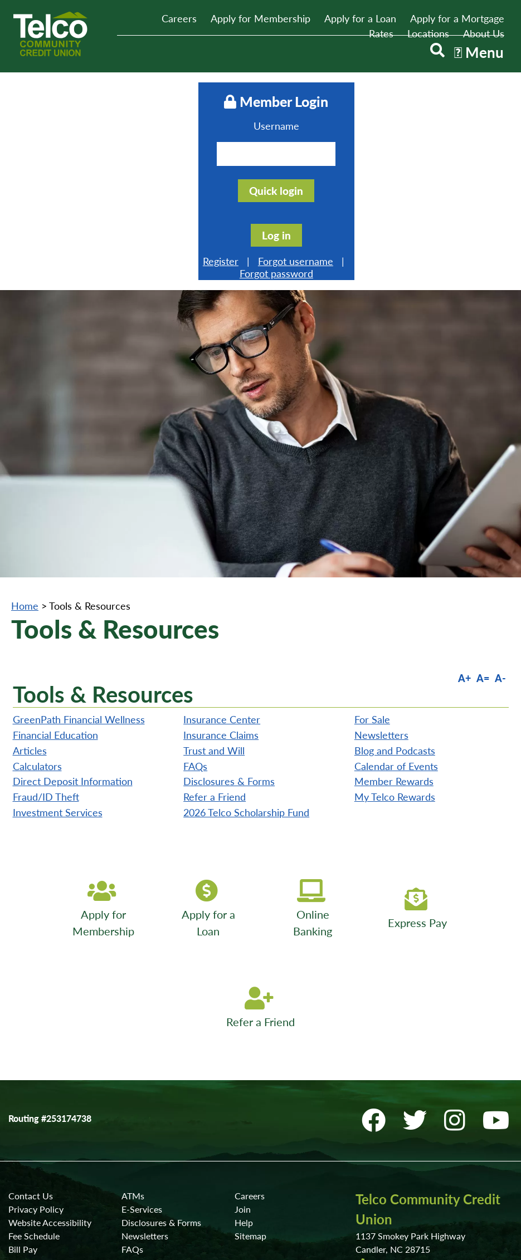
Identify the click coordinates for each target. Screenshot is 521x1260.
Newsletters (381, 573)
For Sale (372, 557)
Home (24, 444)
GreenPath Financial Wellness (79, 557)
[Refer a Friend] (260, 846)
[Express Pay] (421, 747)
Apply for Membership (260, 18)
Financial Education (55, 573)
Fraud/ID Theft (46, 635)
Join (243, 1047)
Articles (30, 588)
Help (244, 1060)
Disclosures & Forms (229, 620)
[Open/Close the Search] (430, 54)
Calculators (37, 604)
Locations (428, 33)
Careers (179, 18)
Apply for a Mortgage (457, 18)
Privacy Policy (36, 1047)
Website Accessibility (49, 1060)
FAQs (195, 604)
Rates (381, 33)
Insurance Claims (221, 573)
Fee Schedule (34, 1073)
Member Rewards (394, 620)
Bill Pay (22, 1087)
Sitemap (250, 1073)
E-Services (141, 1047)
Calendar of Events (396, 604)
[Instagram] (461, 958)
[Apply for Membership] (100, 747)
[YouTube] (499, 958)
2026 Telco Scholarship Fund (246, 650)
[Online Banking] (314, 747)
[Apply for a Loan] (207, 747)
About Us (483, 33)
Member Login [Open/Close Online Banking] (260, 100)
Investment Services (58, 650)
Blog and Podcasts (394, 588)
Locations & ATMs (399, 1127)
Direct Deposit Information (73, 620)
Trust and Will (214, 588)
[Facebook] (380, 958)
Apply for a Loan (360, 18)
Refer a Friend (214, 635)
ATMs (132, 1033)
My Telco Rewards (394, 635)
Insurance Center (221, 557)
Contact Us (30, 1033)
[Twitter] (421, 958)
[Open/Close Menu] (476, 54)
